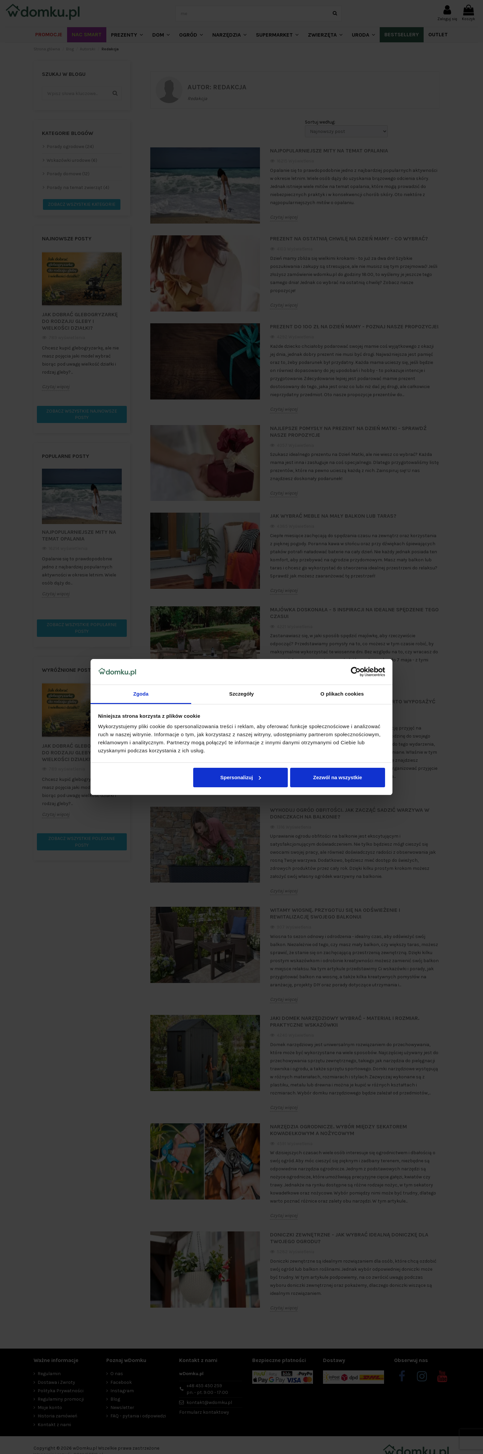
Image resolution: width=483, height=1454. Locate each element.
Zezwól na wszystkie (337, 777)
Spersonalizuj (240, 777)
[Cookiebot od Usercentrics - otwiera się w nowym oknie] (355, 672)
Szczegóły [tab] (241, 694)
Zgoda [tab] (141, 694)
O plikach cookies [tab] (342, 694)
